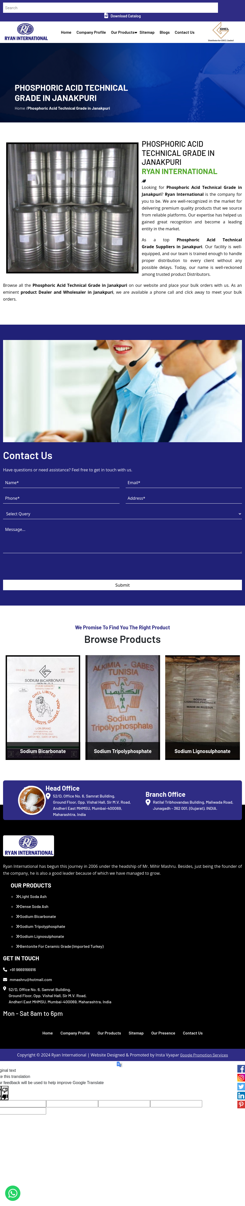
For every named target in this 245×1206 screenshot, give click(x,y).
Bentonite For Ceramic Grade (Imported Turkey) (60, 973)
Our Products (125, 34)
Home (69, 34)
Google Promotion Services (204, 1081)
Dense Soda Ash (32, 933)
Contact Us (187, 34)
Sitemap (150, 34)
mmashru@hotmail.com (27, 1006)
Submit (122, 612)
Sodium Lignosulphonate (40, 963)
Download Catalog (122, 16)
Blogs (167, 34)
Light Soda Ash (31, 923)
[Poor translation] (4, 1120)
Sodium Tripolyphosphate (40, 953)
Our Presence (163, 1059)
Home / (21, 123)
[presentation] (42, 597)
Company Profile (94, 34)
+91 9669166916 (19, 996)
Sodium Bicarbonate (36, 943)
